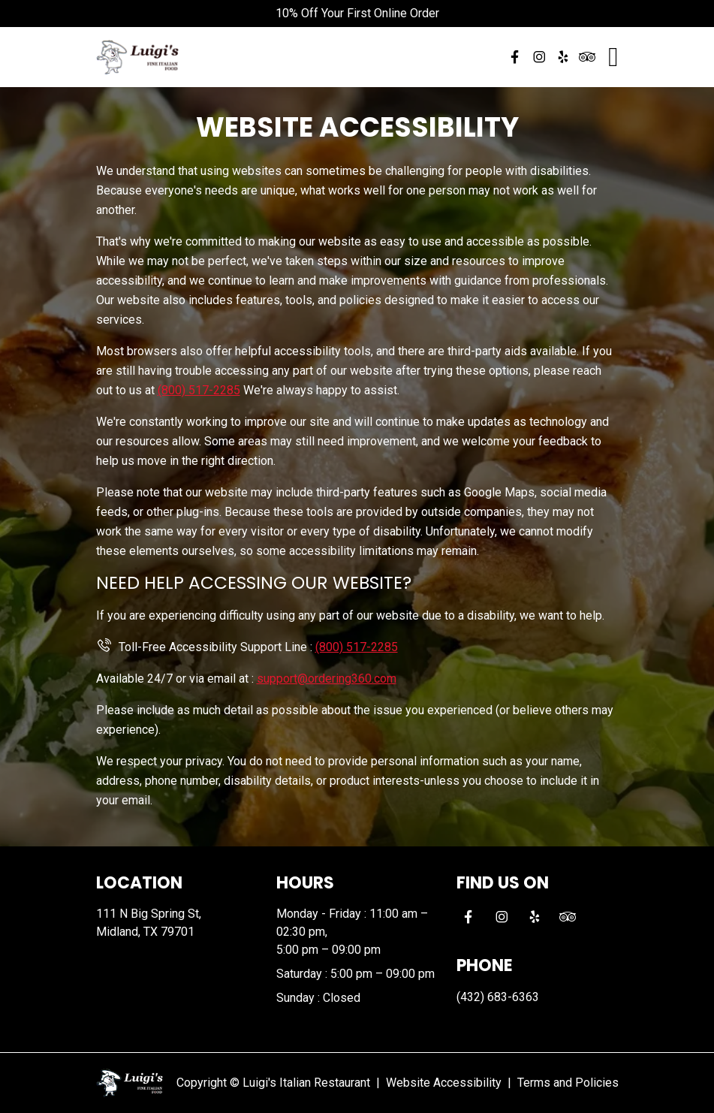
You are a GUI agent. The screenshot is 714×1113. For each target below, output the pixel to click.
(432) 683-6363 (497, 997)
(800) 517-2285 (199, 390)
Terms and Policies (568, 1082)
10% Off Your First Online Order (357, 13)
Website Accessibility (444, 1082)
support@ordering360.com (326, 678)
